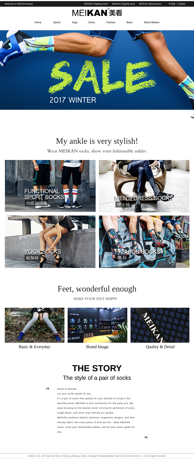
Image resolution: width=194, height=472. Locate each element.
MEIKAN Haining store (150, 4)
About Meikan (151, 22)
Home (38, 22)
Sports (56, 22)
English (181, 4)
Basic (130, 22)
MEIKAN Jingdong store (96, 4)
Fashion (110, 22)
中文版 (172, 4)
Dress (91, 22)
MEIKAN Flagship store (123, 4)
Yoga (74, 22)
